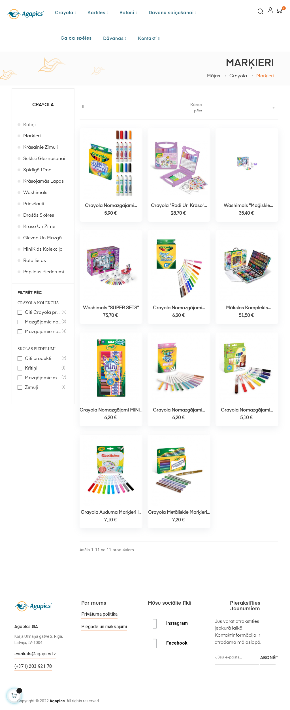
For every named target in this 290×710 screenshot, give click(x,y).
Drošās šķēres (38, 215)
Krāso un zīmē (39, 227)
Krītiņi (29, 125)
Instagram (177, 623)
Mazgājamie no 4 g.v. (43, 331)
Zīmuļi (43, 387)
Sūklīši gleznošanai (44, 159)
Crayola (43, 105)
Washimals (35, 193)
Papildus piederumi (43, 272)
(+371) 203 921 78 (33, 666)
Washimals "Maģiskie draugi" (247, 206)
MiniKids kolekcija (43, 249)
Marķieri (32, 136)
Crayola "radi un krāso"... (179, 206)
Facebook (176, 643)
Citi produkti (43, 358)
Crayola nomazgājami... (111, 206)
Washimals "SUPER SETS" (111, 308)
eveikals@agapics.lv (35, 653)
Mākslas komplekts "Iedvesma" (247, 308)
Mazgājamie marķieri (43, 377)
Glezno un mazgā (42, 238)
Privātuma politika (99, 614)
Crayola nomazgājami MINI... (111, 410)
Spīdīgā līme (37, 170)
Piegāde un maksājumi (104, 626)
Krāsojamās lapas (43, 181)
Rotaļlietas (34, 261)
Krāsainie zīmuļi (40, 147)
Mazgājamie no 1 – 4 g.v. (43, 322)
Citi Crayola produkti (43, 312)
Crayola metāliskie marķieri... (179, 512)
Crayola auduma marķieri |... (111, 512)
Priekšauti (33, 204)
